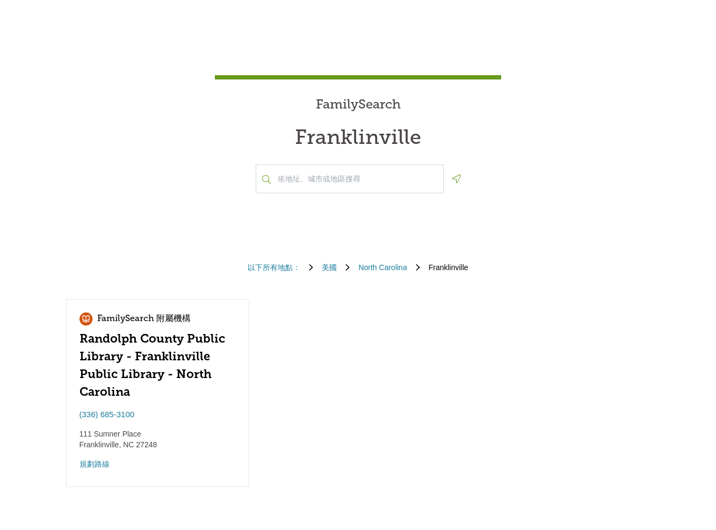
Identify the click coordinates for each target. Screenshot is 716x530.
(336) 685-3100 (107, 414)
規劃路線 (94, 464)
